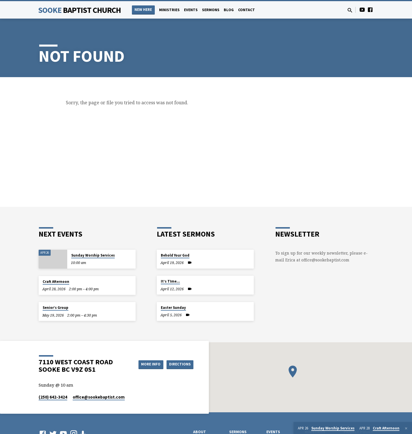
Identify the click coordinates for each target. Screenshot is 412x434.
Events (191, 9)
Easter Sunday (173, 307)
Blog (229, 9)
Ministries (169, 9)
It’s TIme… (170, 281)
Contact (246, 9)
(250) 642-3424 (53, 397)
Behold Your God (175, 255)
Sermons (210, 9)
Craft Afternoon (56, 281)
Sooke (79, 10)
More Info (147, 364)
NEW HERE (143, 9)
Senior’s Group (55, 307)
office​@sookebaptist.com (99, 397)
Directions (179, 364)
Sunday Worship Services (93, 255)
